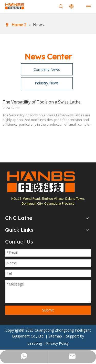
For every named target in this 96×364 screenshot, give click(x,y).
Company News (47, 69)
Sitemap (55, 336)
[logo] (41, 182)
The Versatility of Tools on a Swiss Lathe (42, 102)
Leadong (34, 343)
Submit (48, 310)
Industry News (47, 83)
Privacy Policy (57, 343)
